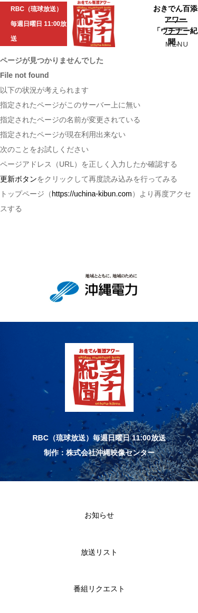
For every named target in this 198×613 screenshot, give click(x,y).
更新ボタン (18, 179)
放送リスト (99, 552)
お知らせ (99, 515)
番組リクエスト (99, 588)
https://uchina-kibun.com (92, 194)
